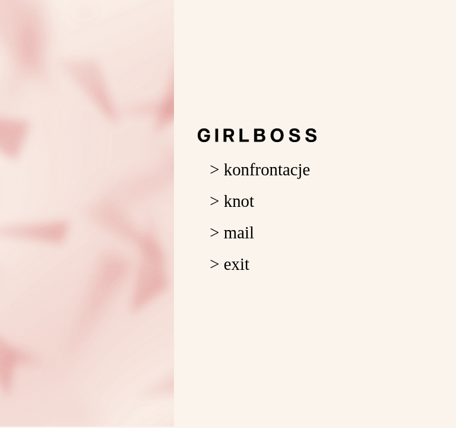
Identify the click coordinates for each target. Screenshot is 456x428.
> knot (232, 200)
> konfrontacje (260, 169)
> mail (232, 232)
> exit (229, 263)
